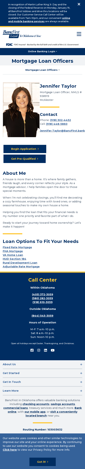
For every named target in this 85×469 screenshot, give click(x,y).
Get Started (11, 373)
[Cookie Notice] (42, 451)
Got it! (41, 461)
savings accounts (63, 404)
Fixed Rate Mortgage (17, 247)
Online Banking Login (41, 51)
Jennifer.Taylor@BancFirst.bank (62, 130)
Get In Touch (12, 382)
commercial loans (15, 408)
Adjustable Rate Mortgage (21, 266)
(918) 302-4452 (60, 120)
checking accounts (35, 404)
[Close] (78, 4)
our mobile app (35, 411)
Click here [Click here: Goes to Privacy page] (10, 449)
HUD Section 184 (14, 259)
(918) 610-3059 (43, 302)
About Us (9, 364)
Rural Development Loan (20, 262)
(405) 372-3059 (42, 294)
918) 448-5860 (57, 124)
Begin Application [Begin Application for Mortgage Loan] (23, 149)
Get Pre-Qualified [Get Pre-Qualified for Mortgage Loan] (23, 158)
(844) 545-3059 (42, 315)
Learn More (11, 390)
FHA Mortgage (13, 251)
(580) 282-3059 (42, 298)
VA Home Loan (13, 255)
